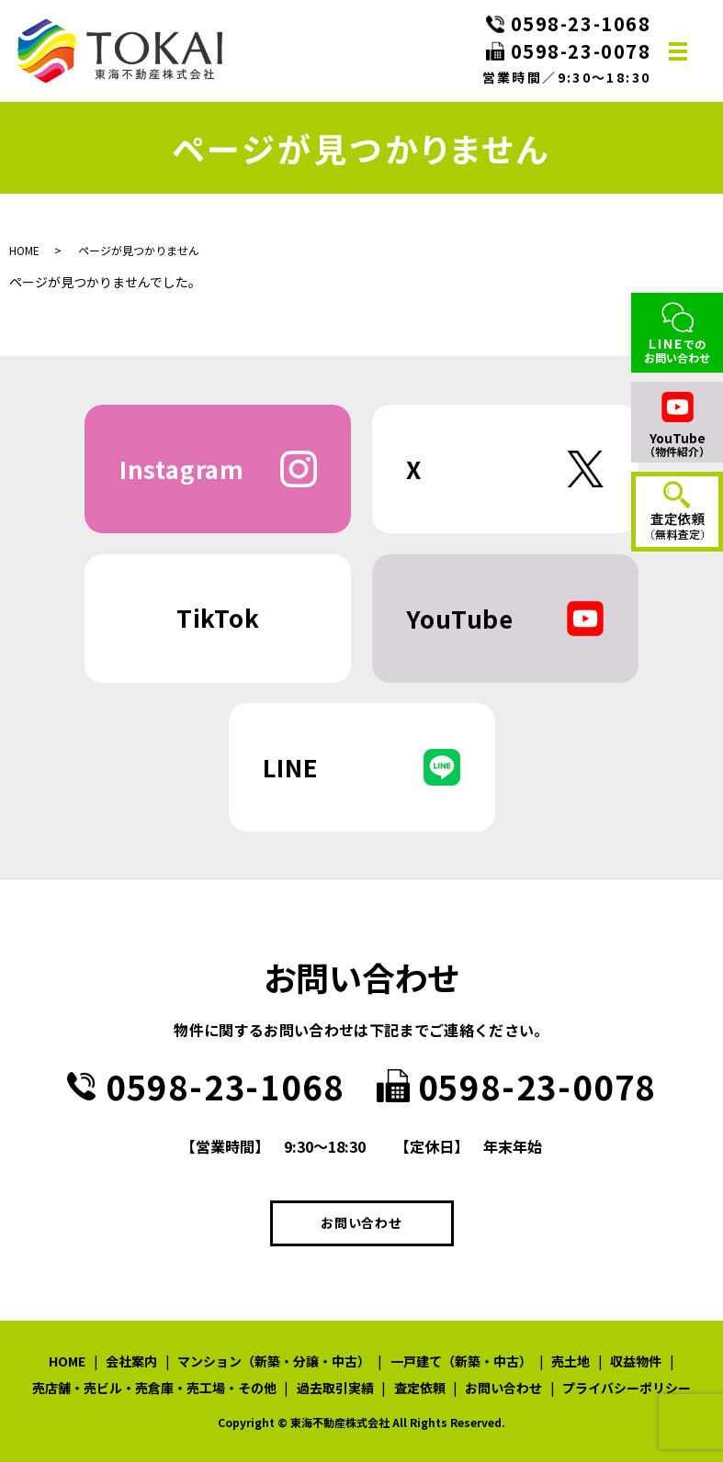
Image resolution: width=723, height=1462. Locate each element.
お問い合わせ (361, 1222)
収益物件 (635, 1361)
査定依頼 (420, 1387)
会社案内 (131, 1361)
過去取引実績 (335, 1387)
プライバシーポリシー (626, 1387)
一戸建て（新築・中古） (461, 1361)
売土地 (570, 1361)
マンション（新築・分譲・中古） (273, 1361)
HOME (24, 250)
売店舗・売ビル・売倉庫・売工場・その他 (154, 1387)
